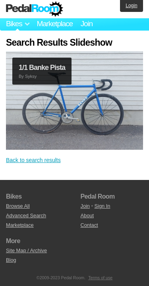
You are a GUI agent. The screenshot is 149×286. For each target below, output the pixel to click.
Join (87, 23)
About (87, 215)
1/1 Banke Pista (42, 68)
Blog (11, 260)
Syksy (31, 76)
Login (131, 5)
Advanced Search (26, 215)
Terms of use (100, 277)
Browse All (18, 206)
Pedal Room (34, 9)
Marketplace (54, 23)
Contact (89, 225)
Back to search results (33, 160)
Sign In (102, 206)
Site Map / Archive (26, 250)
